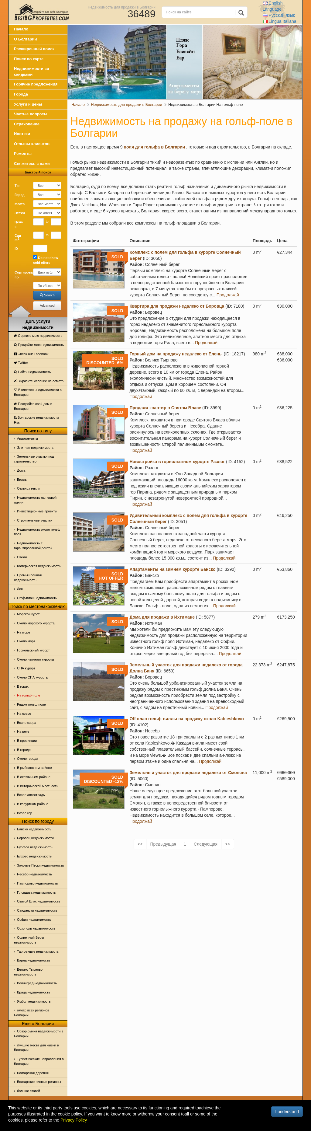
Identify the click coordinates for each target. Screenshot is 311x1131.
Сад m (18, 238)
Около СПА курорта (32, 677)
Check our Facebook (31, 354)
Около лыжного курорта (35, 659)
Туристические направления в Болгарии (39, 1061)
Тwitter (21, 363)
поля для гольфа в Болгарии (154, 147)
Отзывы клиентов (32, 143)
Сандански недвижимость (37, 910)
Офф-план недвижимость (37, 598)
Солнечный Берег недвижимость (29, 940)
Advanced (47, 305)
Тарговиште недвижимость (38, 951)
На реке (23, 731)
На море (23, 632)
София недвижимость (34, 919)
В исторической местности (37, 786)
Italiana (279, 21)
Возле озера (26, 722)
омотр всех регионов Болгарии (31, 1012)
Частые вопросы (30, 114)
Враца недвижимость (33, 992)
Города (21, 94)
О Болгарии (25, 39)
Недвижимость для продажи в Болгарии (122, 7)
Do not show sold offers (45, 259)
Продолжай (228, 294)
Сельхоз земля (28, 488)
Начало (21, 29)
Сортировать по (22, 275)
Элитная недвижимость (35, 447)
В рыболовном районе (34, 768)
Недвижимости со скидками (31, 71)
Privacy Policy (73, 1120)
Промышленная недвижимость (28, 577)
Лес (20, 589)
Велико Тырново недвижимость (28, 972)
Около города (27, 758)
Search (47, 295)
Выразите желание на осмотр (38, 381)
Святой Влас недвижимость (38, 901)
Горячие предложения (35, 84)
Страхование (26, 124)
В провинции (27, 740)
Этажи (20, 213)
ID (16, 248)
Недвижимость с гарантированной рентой (33, 545)
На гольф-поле (28, 695)
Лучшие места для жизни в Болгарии (36, 1047)
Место (20, 204)
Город (20, 195)
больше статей (28, 1091)
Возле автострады (31, 795)
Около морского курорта (36, 623)
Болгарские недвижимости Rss (36, 420)
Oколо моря (26, 641)
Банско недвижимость (34, 829)
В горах (23, 686)
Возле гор (24, 813)
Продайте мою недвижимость (39, 345)
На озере (24, 713)
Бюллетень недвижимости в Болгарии (38, 392)
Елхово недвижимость (34, 856)
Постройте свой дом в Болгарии (33, 406)
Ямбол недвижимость (34, 1001)
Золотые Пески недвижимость (40, 865)
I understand (287, 1111)
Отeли (22, 557)
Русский (279, 15)
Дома (21, 470)
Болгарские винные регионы (39, 1082)
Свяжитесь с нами (32, 163)
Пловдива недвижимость (36, 892)
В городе (24, 750)
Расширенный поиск (34, 49)
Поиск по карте (28, 59)
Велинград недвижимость (37, 983)
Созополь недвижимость (36, 928)
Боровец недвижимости (35, 838)
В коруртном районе (32, 804)
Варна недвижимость (33, 960)
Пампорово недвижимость (37, 883)
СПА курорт (26, 668)
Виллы (22, 479)
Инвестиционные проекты (37, 511)
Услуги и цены (28, 104)
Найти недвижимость (32, 372)
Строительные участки (34, 520)
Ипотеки (22, 133)
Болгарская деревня (33, 1073)
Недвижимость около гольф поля (37, 532)
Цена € (19, 224)
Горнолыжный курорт (33, 650)
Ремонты (23, 153)
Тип (18, 185)
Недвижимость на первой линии (35, 500)
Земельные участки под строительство (34, 459)
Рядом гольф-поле (31, 704)
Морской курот (28, 614)
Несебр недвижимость (34, 874)
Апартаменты (27, 438)
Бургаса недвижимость (35, 847)
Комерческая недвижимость (38, 566)
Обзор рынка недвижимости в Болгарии (38, 1033)
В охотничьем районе (33, 777)
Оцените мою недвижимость (38, 335)
